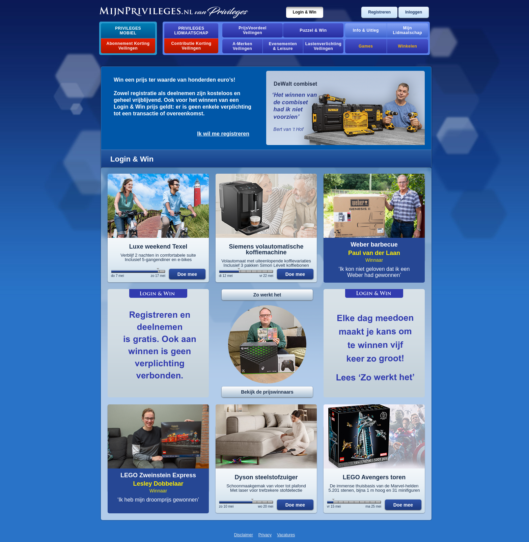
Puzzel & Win (313, 30)
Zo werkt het (267, 294)
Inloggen (413, 12)
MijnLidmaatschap (407, 30)
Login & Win (304, 12)
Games (366, 46)
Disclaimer (243, 535)
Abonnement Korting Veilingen (128, 46)
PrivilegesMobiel (128, 30)
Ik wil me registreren (223, 134)
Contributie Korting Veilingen (191, 46)
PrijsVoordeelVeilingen (253, 30)
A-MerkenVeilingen (242, 46)
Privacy (265, 535)
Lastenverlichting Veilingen (323, 46)
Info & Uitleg (366, 30)
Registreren (379, 12)
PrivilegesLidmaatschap (191, 30)
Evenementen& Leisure (283, 46)
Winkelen (407, 46)
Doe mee (187, 274)
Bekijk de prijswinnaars (267, 392)
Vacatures (286, 535)
